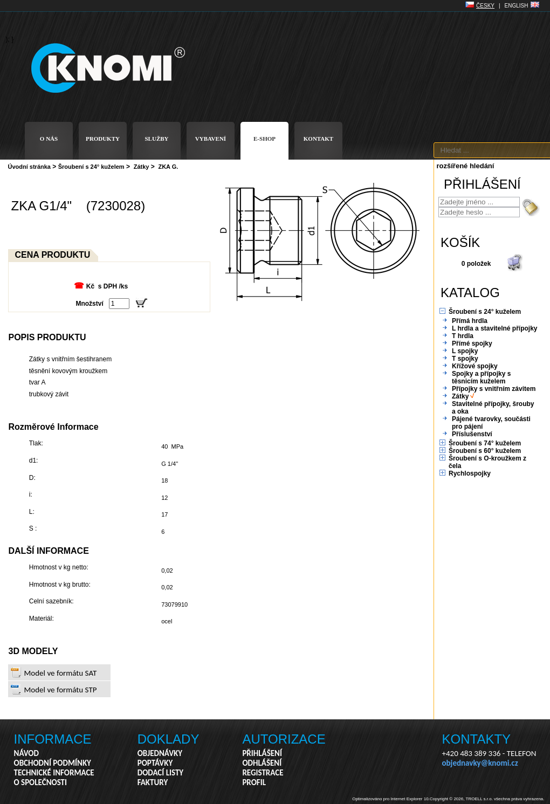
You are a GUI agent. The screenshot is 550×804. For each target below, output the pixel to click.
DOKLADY (169, 739)
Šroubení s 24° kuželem (91, 166)
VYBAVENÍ (210, 138)
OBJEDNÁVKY (160, 753)
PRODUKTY (103, 138)
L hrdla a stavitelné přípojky (495, 328)
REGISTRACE (262, 773)
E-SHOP (264, 138)
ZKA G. (168, 166)
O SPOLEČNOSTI (40, 782)
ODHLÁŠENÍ (261, 763)
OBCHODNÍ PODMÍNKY (52, 763)
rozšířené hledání (465, 166)
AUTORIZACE (283, 739)
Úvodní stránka (29, 166)
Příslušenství (472, 434)
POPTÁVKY (155, 763)
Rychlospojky (470, 473)
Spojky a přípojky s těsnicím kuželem (481, 377)
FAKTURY (153, 782)
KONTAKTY (476, 739)
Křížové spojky (475, 366)
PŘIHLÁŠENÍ (262, 753)
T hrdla (462, 336)
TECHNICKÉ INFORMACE (54, 773)
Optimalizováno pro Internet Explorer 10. (391, 798)
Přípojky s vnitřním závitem (493, 389)
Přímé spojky (472, 343)
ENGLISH (516, 6)
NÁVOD (26, 753)
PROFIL (254, 782)
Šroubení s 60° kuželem (485, 451)
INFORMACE (53, 739)
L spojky (465, 351)
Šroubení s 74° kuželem (485, 443)
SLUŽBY (156, 138)
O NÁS (49, 138)
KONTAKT (318, 138)
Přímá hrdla (469, 321)
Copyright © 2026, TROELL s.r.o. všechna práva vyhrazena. (487, 798)
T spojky (465, 358)
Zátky (141, 166)
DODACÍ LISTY (160, 773)
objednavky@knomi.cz (480, 763)
